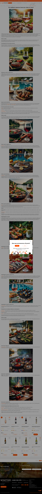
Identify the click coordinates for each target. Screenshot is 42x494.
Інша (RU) (23, 249)
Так (17, 245)
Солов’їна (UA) (19, 249)
